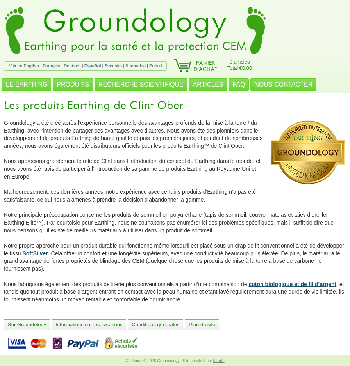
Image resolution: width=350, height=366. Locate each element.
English (31, 66)
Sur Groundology (27, 324)
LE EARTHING (26, 84)
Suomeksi (135, 66)
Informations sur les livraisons (88, 324)
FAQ (238, 84)
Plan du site (202, 324)
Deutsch (72, 66)
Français (51, 66)
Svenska (113, 66)
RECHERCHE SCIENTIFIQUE (141, 84)
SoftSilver (35, 253)
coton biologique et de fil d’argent (293, 284)
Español (92, 66)
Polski (155, 66)
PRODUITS (73, 84)
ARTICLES (208, 84)
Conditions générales (155, 324)
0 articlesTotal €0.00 (239, 65)
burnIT (219, 361)
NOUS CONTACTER (283, 84)
